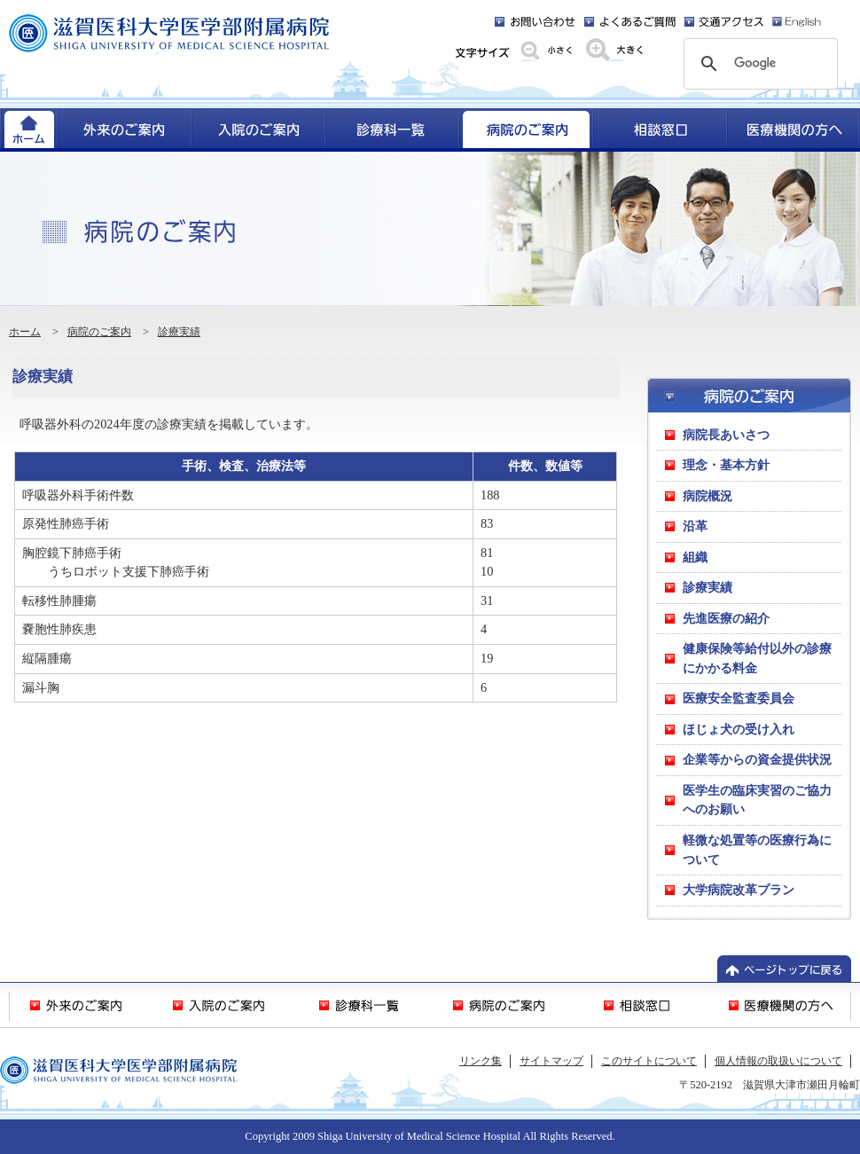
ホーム (25, 332)
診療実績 (179, 332)
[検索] (758, 64)
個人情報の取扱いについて (778, 1061)
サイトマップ (551, 1061)
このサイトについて (649, 1061)
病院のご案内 (99, 332)
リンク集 (480, 1061)
